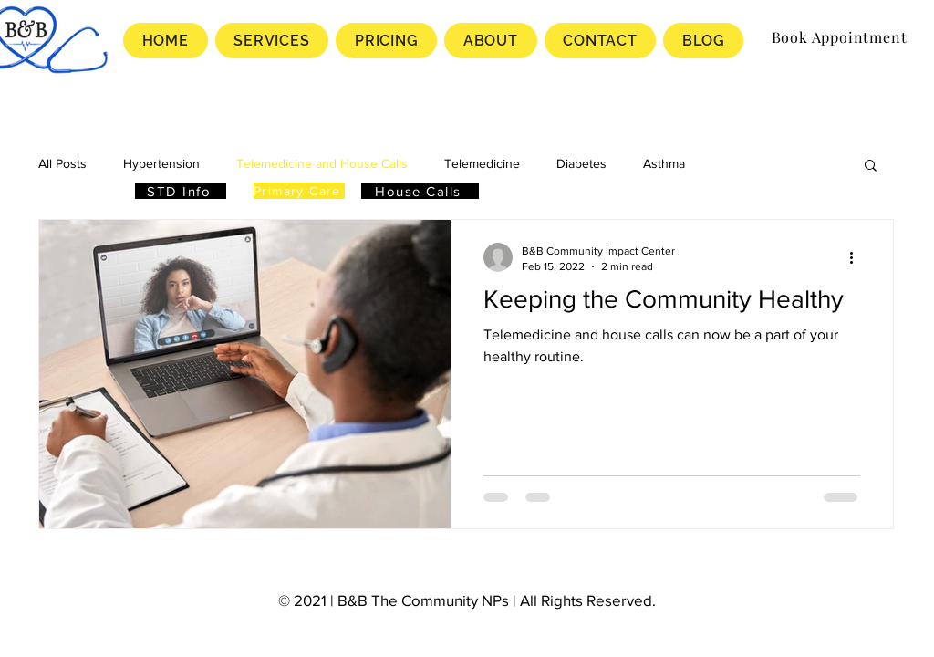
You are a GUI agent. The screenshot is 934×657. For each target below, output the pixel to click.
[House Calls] (420, 190)
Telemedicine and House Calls (322, 163)
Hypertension (161, 163)
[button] (870, 166)
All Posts (62, 163)
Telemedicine (482, 163)
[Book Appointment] (839, 36)
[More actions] (857, 257)
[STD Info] (180, 190)
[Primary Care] (299, 190)
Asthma (664, 163)
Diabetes (581, 163)
